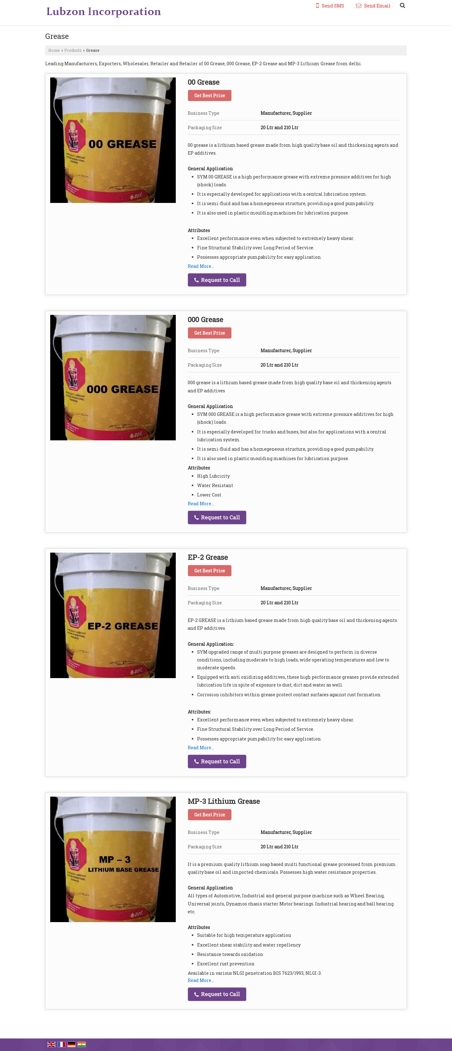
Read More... (201, 266)
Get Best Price (209, 95)
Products (73, 50)
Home (54, 50)
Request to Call (217, 280)
